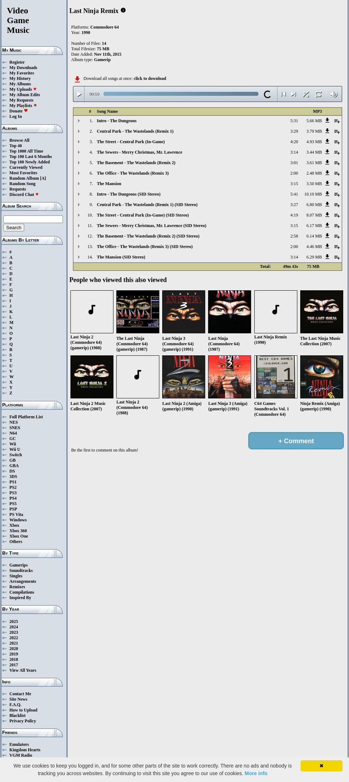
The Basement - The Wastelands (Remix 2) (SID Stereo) (148, 236)
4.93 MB (314, 141)
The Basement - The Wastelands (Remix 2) (136, 162)
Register (17, 62)
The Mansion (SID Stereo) (121, 257)
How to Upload (23, 710)
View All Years (22, 670)
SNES (14, 427)
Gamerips (18, 565)
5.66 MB (314, 120)
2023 (13, 632)
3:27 (294, 204)
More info (256, 773)
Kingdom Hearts (24, 749)
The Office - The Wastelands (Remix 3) (133, 173)
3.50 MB (314, 183)
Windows (18, 519)
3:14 (294, 152)
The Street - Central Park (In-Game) (131, 141)
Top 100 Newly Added (29, 161)
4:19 (294, 215)
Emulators (19, 744)
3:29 (294, 131)
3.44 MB (314, 152)
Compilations (21, 592)
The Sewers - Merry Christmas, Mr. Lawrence (139, 152)
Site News (18, 699)
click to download (150, 78)
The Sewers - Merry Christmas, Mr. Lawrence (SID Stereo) (151, 225)
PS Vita (16, 514)
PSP (13, 509)
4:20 (294, 141)
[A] (43, 178)
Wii (12, 443)
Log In (15, 116)
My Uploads (23, 89)
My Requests (21, 100)
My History (20, 78)
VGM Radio (20, 755)
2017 (13, 664)
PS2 (13, 487)
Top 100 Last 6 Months (30, 156)
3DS (13, 476)
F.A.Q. (15, 704)
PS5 (13, 503)
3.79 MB (314, 131)
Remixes (17, 586)
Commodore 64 (104, 27)
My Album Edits (24, 94)
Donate (18, 111)
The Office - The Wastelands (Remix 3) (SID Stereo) (145, 246)
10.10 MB (313, 194)
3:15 (294, 183)
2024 (13, 626)
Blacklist (17, 715)
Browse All (19, 140)
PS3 (13, 492)
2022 (13, 637)
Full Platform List (26, 416)
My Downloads (23, 67)
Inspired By (20, 597)
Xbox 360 (18, 530)
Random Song (22, 183)
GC (12, 438)
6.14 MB (314, 236)
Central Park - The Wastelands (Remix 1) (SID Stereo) (147, 204)
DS (12, 471)
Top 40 (15, 145)
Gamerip (102, 59)
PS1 (13, 481)
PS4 (13, 498)
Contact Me (20, 693)
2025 (13, 621)
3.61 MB (314, 162)
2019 (13, 654)
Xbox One (18, 536)
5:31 (294, 120)
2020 (13, 648)
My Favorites (21, 73)
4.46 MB (314, 246)
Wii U (14, 449)
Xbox (14, 525)
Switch (15, 454)
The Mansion (109, 183)
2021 (13, 643)
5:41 (294, 194)
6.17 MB (314, 225)
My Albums (20, 83)
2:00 (294, 173)
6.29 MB (314, 257)
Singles (15, 575)
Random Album (24, 178)
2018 (13, 659)
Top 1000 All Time (26, 151)
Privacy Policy (22, 720)
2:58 (294, 236)
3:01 (294, 162)
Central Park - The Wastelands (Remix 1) (135, 131)
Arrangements (22, 581)
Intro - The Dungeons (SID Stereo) (128, 194)
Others (15, 541)
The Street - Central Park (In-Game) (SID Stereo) (143, 215)
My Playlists (23, 105)
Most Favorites (23, 172)
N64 (13, 433)
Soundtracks (21, 570)
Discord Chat (24, 194)
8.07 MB (314, 215)
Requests (17, 189)
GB (12, 460)
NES (13, 422)
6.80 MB (314, 204)
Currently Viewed (25, 167)
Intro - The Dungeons (117, 120)
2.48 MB (314, 173)
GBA (14, 465)
